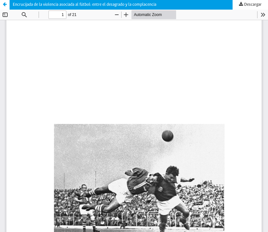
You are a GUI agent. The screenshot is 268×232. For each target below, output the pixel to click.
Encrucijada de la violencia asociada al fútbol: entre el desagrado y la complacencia (84, 4)
